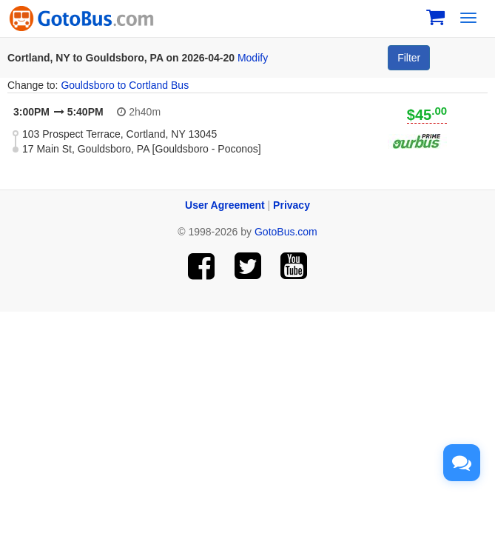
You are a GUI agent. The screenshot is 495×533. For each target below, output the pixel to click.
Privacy (291, 205)
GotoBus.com (286, 232)
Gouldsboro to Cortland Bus (125, 85)
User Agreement (225, 205)
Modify (253, 58)
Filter (408, 58)
